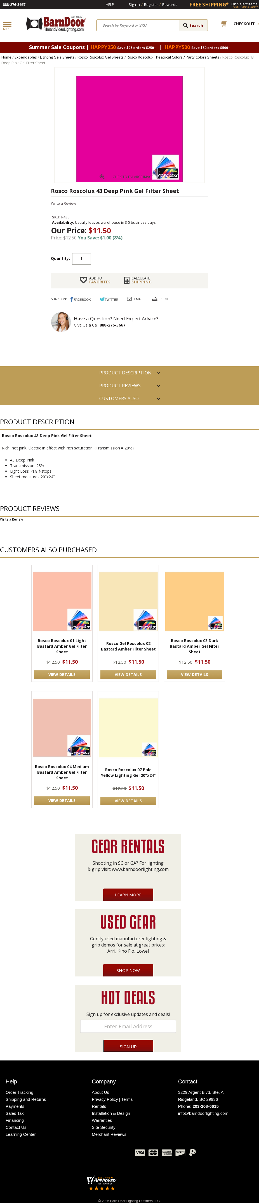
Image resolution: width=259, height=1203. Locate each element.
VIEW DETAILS (62, 674)
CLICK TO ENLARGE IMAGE (133, 176)
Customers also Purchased (119, 400)
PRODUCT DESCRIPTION (125, 373)
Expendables (26, 57)
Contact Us (16, 1127)
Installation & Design (111, 1113)
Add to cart (135, 258)
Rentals (99, 1106)
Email (138, 299)
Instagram (117, 1154)
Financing (15, 1120)
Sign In (134, 4)
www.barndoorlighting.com (140, 869)
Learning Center (21, 1134)
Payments (15, 1106)
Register (151, 4)
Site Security (103, 1127)
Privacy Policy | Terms (112, 1099)
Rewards (169, 4)
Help (110, 4)
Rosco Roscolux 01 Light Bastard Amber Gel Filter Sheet (62, 646)
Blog (103, 1154)
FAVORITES (99, 280)
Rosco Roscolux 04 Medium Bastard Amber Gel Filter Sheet (62, 772)
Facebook (75, 1154)
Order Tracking (19, 1092)
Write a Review (63, 203)
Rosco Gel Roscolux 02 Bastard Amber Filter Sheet (128, 646)
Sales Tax (15, 1113)
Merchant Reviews (109, 1134)
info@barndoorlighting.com (203, 1113)
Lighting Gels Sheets (57, 57)
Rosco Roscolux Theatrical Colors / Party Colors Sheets (173, 57)
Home (6, 57)
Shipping (141, 280)
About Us (100, 1092)
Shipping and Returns (26, 1099)
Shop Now (128, 970)
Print (164, 299)
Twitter (89, 1154)
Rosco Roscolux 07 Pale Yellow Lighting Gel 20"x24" (128, 772)
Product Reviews (120, 386)
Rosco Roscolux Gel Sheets (100, 57)
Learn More (128, 894)
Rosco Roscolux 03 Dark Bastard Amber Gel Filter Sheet (194, 646)
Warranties (102, 1120)
